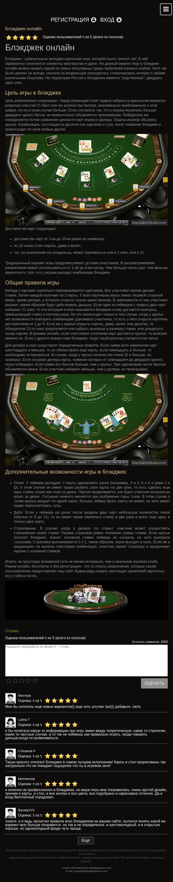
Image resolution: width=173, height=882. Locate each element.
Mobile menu (166, 9)
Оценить (154, 683)
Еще (86, 840)
